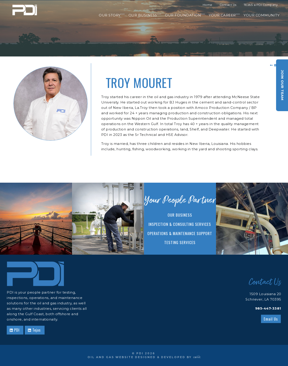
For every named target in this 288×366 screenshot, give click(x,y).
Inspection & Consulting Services (179, 224)
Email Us (271, 319)
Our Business (180, 215)
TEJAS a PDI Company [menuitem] (261, 5)
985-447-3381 (268, 308)
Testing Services (180, 242)
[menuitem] (107, 15)
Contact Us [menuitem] (228, 5)
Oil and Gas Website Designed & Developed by (144, 357)
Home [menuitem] (207, 5)
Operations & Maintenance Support (179, 233)
